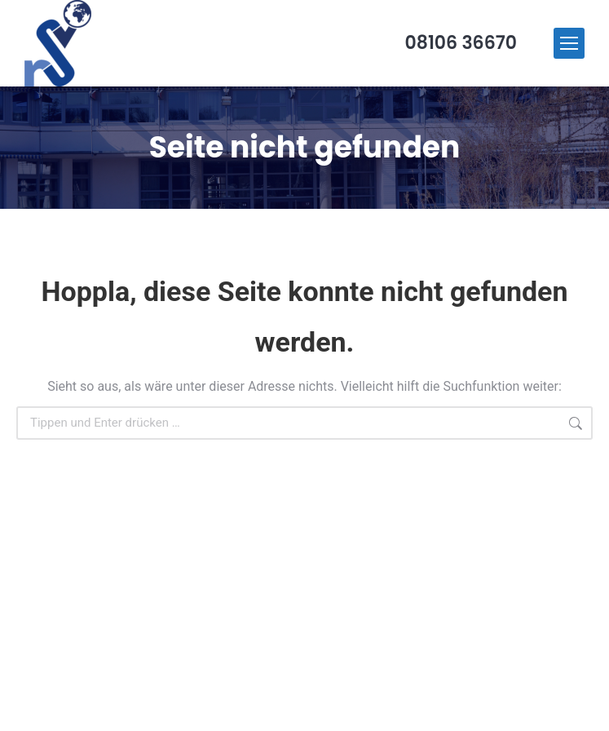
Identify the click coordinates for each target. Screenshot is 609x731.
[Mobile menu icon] (569, 43)
